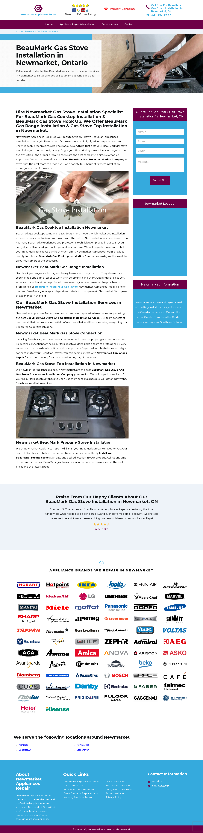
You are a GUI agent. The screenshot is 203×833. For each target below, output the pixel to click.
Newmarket (83, 745)
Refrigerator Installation (119, 789)
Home (49, 24)
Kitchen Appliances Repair (79, 789)
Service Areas (110, 24)
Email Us (157, 781)
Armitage (24, 745)
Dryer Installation (115, 781)
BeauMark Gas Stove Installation (42, 31)
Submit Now (160, 180)
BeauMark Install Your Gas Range (56, 286)
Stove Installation (115, 793)
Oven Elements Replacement (81, 793)
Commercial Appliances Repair (81, 781)
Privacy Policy (113, 797)
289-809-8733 (158, 15)
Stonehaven (83, 750)
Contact (129, 24)
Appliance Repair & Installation (77, 24)
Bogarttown (25, 750)
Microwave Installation (118, 785)
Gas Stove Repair (73, 785)
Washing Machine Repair (78, 797)
